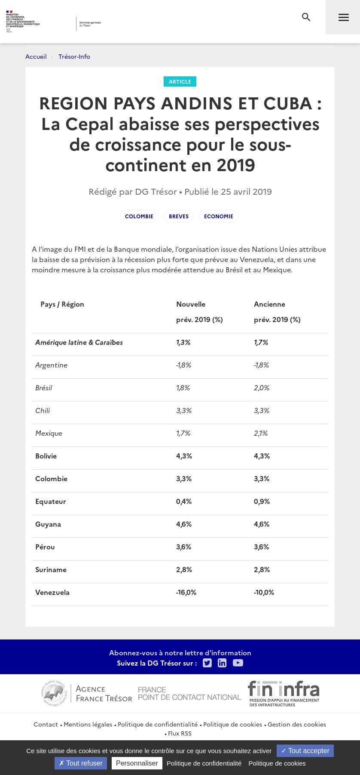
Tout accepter (305, 750)
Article (180, 81)
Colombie (139, 216)
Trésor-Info (74, 56)
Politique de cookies (232, 724)
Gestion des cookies (297, 724)
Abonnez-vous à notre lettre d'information (180, 652)
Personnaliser (137, 763)
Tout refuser (81, 763)
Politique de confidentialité (158, 724)
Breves (179, 216)
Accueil (36, 56)
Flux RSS (180, 733)
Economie (218, 216)
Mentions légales (88, 724)
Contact (46, 724)
